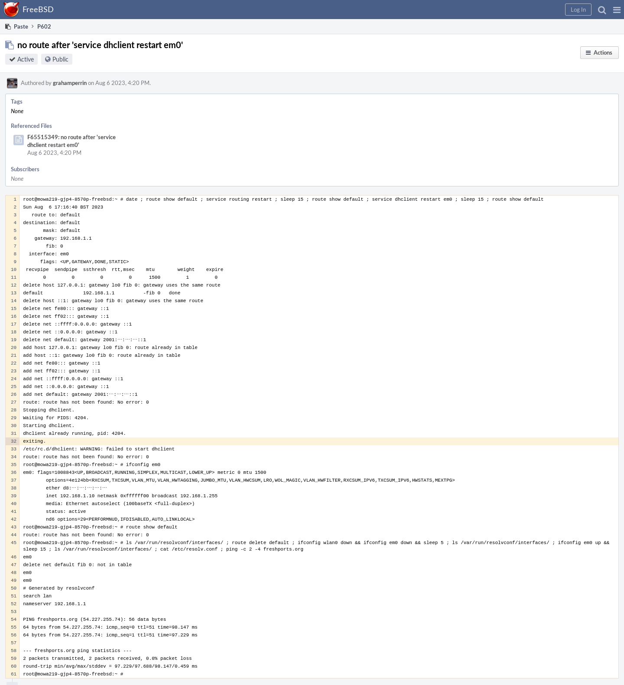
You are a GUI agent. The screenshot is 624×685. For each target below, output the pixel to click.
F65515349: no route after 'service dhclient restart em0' (71, 141)
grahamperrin (70, 83)
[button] (617, 9)
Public (60, 59)
